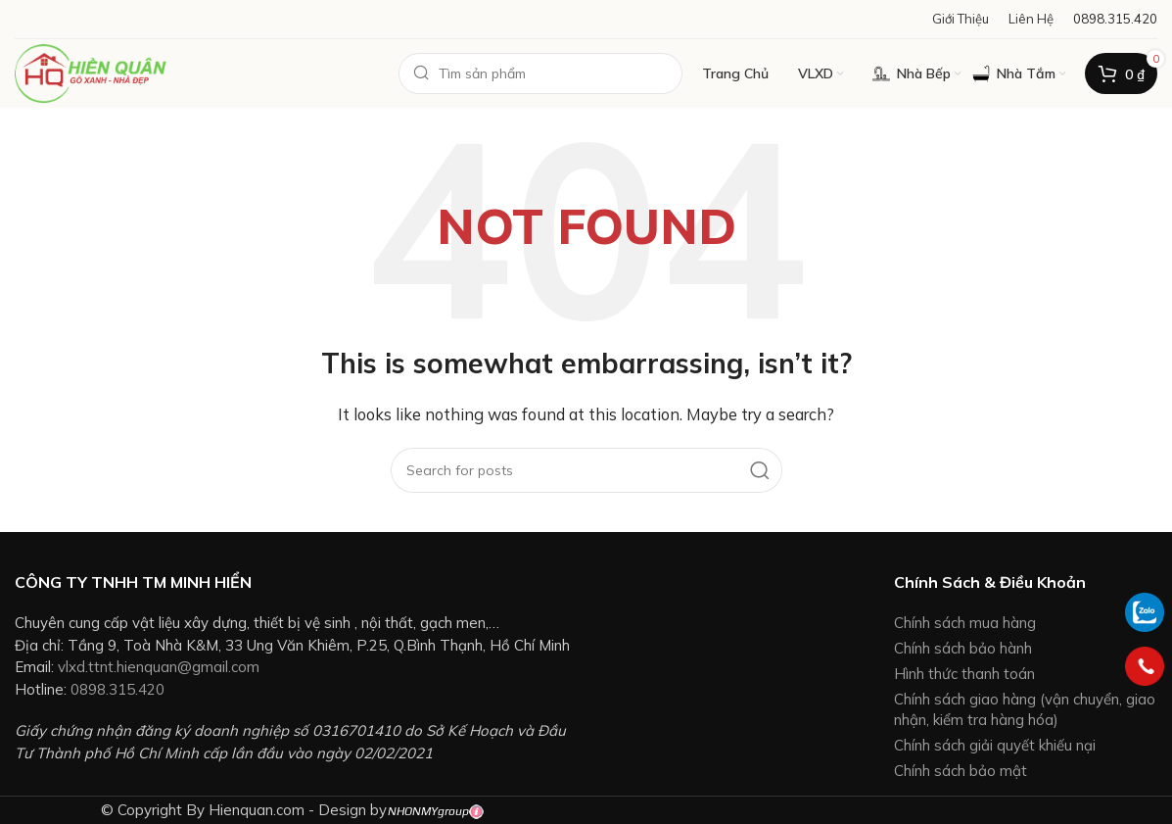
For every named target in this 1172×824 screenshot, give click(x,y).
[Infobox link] (1115, 19)
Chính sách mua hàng (965, 622)
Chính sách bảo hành (963, 648)
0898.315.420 (117, 689)
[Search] (540, 73)
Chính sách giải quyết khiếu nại (995, 745)
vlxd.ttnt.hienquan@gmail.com (158, 666)
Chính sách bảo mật (960, 770)
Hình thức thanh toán (964, 673)
